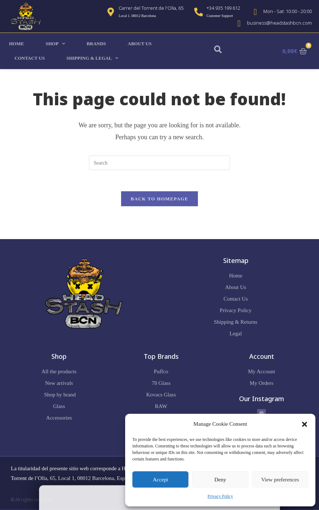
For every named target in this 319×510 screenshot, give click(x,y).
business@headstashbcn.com (279, 23)
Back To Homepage (159, 199)
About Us (140, 43)
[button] (304, 424)
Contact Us (29, 58)
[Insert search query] (159, 163)
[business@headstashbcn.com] (239, 23)
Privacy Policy (220, 496)
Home (16, 43)
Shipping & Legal (93, 58)
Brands (96, 43)
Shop (55, 43)
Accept (160, 480)
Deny (220, 480)
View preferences (280, 480)
